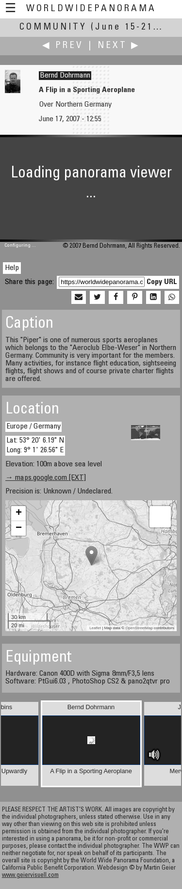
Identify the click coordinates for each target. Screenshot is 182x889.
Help (12, 268)
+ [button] (19, 513)
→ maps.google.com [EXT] (45, 478)
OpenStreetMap (138, 628)
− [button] (19, 528)
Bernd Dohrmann (65, 75)
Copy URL (162, 282)
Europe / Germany (33, 426)
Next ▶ (119, 45)
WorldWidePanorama (91, 9)
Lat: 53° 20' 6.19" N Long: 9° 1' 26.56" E (35, 445)
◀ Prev (62, 45)
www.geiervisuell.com (30, 876)
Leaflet (95, 628)
